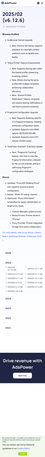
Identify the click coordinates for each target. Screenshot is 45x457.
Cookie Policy (23, 448)
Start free (22, 375)
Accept (22, 454)
